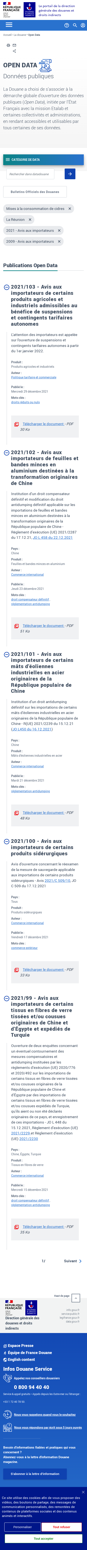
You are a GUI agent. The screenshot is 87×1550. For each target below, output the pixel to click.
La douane (20, 34)
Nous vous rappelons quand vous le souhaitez (45, 1415)
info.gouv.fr (72, 1310)
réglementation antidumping (30, 604)
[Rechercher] (70, 174)
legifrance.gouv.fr (69, 1317)
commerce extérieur (24, 948)
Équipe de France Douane (27, 1352)
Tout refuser (61, 1527)
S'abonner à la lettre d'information (35, 1474)
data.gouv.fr (72, 1321)
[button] (8, 44)
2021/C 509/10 (57, 880)
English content (19, 1359)
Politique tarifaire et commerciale (33, 377)
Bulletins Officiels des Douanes (35, 192)
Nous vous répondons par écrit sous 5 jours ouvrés (48, 1427)
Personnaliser (22, 1527)
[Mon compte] (83, 24)
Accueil (7, 34)
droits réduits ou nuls (25, 402)
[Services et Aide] (66, 24)
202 (14, 1133)
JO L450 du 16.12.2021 (32, 729)
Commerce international (27, 574)
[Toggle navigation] (9, 24)
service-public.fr (70, 1313)
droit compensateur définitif (30, 599)
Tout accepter (43, 1538)
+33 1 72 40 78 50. (14, 1401)
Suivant (70, 1260)
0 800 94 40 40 (31, 1387)
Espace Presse (18, 1345)
